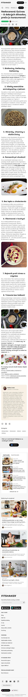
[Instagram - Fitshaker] (6, 681)
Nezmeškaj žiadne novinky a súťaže (10, 600)
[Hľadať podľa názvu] (2, 8)
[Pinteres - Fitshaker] (18, 681)
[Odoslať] (23, 602)
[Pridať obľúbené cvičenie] (9, 24)
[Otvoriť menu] (26, 3)
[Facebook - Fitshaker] (2, 681)
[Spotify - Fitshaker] (14, 681)
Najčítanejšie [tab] (6, 455)
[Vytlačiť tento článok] (13, 24)
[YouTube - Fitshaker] (10, 681)
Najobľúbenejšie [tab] (15, 455)
